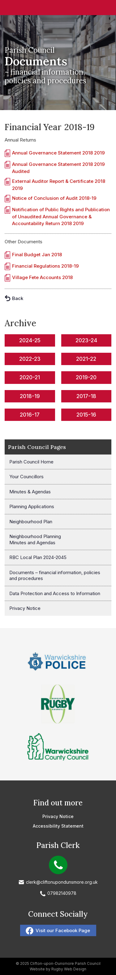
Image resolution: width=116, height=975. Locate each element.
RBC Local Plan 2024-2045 (38, 557)
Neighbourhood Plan (30, 522)
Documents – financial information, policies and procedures (54, 576)
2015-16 (86, 415)
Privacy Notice (25, 608)
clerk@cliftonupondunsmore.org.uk (62, 882)
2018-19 (30, 396)
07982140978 (61, 893)
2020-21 (29, 377)
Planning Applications (31, 506)
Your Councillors (26, 476)
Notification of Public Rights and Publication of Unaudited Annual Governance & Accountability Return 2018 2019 (61, 216)
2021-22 (86, 359)
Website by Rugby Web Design (58, 969)
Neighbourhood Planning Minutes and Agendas (35, 539)
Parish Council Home (31, 462)
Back (17, 298)
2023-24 (86, 340)
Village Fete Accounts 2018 (42, 277)
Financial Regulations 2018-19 (45, 266)
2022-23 (30, 359)
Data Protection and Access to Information (54, 593)
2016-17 (30, 415)
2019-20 (86, 377)
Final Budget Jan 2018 (37, 254)
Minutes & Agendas (30, 492)
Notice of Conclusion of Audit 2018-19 (54, 198)
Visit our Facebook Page (63, 930)
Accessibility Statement (58, 826)
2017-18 (86, 396)
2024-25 (30, 340)
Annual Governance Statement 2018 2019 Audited (58, 167)
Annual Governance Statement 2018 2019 (58, 153)
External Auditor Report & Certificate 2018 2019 (58, 184)
